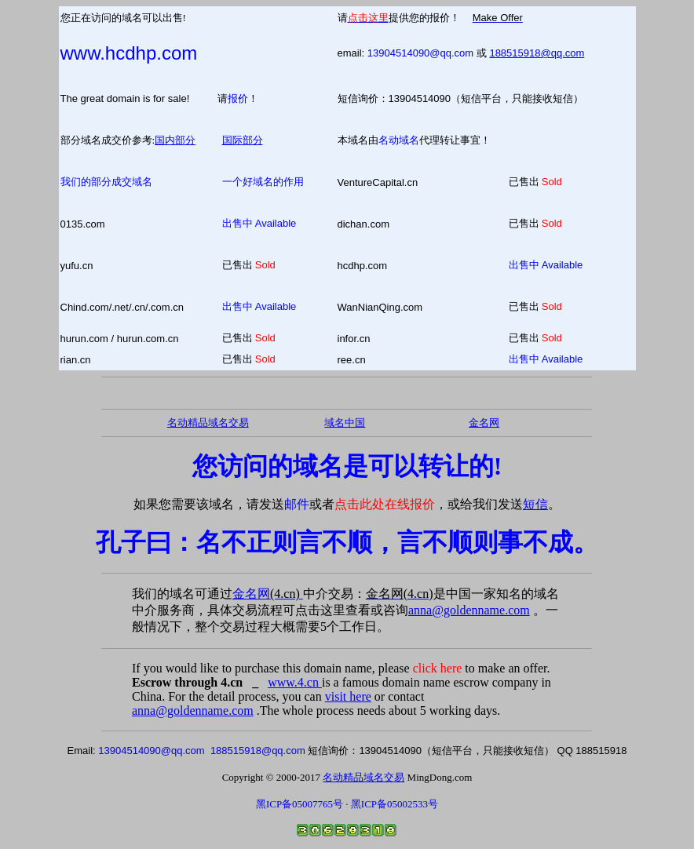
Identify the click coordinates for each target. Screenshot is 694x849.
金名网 (267, 593)
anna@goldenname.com (469, 610)
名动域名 (398, 140)
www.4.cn (295, 682)
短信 (535, 504)
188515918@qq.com (536, 53)
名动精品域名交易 (208, 422)
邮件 (296, 504)
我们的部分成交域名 (106, 182)
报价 (238, 98)
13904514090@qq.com (420, 53)
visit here (348, 696)
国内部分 (175, 140)
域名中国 (344, 422)
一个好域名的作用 (263, 182)
